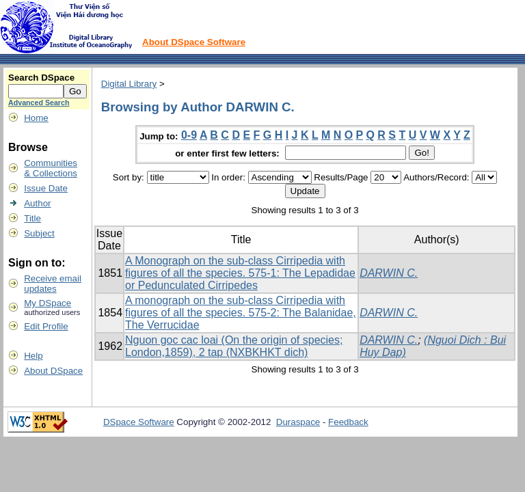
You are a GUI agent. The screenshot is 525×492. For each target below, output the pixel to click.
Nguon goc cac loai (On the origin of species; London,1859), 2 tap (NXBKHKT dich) (233, 346)
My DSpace (47, 303)
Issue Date (46, 188)
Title (32, 218)
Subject (39, 233)
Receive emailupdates (52, 283)
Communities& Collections (50, 168)
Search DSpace (41, 77)
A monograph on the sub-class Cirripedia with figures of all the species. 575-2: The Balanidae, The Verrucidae (240, 313)
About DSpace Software (193, 42)
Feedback (348, 422)
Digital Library (129, 84)
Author (37, 203)
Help (33, 356)
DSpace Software (138, 422)
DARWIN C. (389, 273)
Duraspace (298, 422)
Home (36, 118)
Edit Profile (46, 326)
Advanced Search (38, 102)
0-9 (189, 135)
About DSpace (53, 371)
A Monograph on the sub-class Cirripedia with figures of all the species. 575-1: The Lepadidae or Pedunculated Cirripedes (240, 273)
